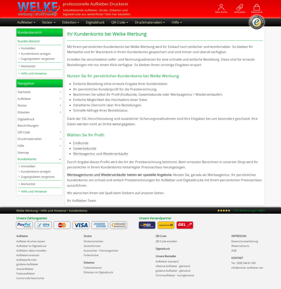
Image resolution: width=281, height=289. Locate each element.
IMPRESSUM (238, 236)
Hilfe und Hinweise (34, 73)
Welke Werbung (27, 210)
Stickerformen (92, 246)
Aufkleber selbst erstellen (31, 250)
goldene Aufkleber (27, 264)
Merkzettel (28, 66)
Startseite (24, 92)
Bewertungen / (241, 210)
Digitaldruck (95, 22)
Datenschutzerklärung (244, 241)
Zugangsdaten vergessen (38, 59)
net (247, 267)
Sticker (103, 10)
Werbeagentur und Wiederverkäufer (100, 153)
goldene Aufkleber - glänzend (173, 270)
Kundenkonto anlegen (36, 54)
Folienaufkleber (25, 273)
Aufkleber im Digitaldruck (31, 246)
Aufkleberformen (26, 260)
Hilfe (175, 22)
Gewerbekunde (84, 148)
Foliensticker (91, 255)
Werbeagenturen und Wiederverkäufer (96, 175)
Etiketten (115, 10)
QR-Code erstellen (166, 241)
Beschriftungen (28, 125)
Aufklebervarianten (27, 255)
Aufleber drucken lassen (30, 241)
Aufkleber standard (167, 261)
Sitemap (23, 152)
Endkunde (80, 143)
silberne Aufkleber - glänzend (173, 266)
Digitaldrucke (72, 14)
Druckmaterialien (148, 22)
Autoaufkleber (25, 269)
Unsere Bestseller (166, 256)
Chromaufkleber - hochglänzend (175, 275)
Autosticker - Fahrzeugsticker (101, 250)
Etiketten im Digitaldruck (98, 272)
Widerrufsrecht (240, 246)
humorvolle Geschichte (30, 278)
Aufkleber (91, 10)
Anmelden (28, 48)
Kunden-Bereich (29, 41)
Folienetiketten (93, 267)
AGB (233, 250)
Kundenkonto (27, 159)
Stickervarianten (93, 241)
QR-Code (118, 22)
